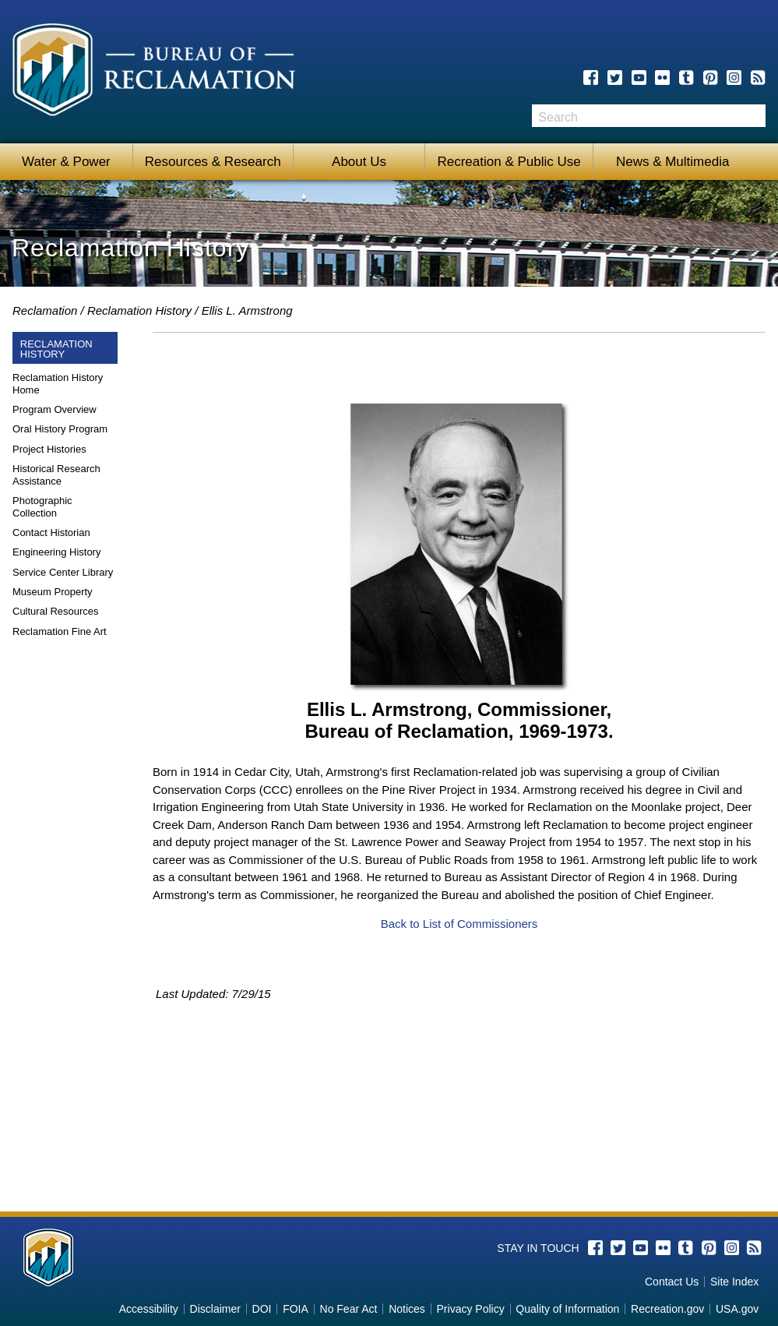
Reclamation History (139, 310)
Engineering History (56, 552)
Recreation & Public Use (508, 161)
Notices (407, 1309)
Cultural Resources (55, 611)
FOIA (295, 1309)
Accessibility (148, 1309)
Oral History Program (59, 429)
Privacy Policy (471, 1309)
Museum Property (52, 592)
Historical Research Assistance (56, 475)
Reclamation (44, 310)
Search (754, 115)
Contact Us (672, 1281)
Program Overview (54, 409)
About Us (359, 161)
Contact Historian (51, 532)
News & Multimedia (667, 161)
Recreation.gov (667, 1309)
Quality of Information (567, 1309)
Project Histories (49, 449)
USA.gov (737, 1309)
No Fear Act (349, 1309)
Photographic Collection (42, 507)
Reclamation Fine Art (59, 631)
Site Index (734, 1281)
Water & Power (66, 161)
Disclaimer (215, 1309)
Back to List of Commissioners (459, 923)
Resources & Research (213, 161)
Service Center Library (62, 572)
